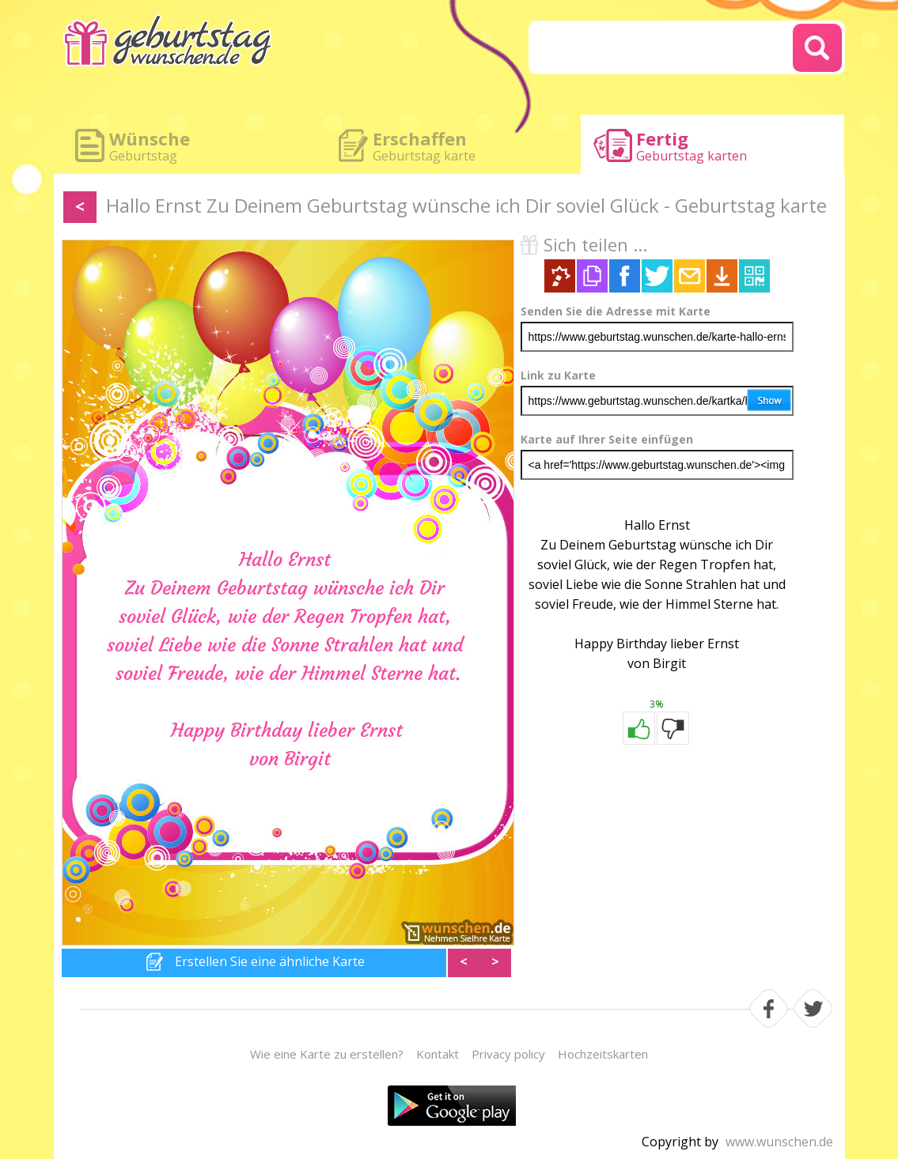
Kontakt (437, 1054)
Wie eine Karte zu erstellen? (327, 1054)
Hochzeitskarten (603, 1054)
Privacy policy (508, 1054)
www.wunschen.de (779, 1141)
